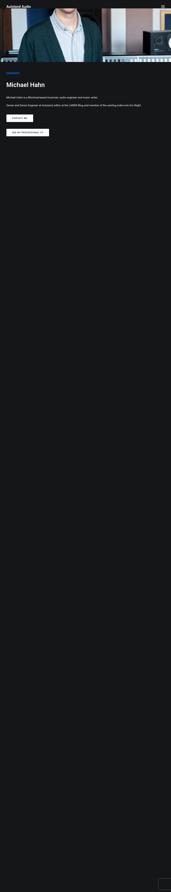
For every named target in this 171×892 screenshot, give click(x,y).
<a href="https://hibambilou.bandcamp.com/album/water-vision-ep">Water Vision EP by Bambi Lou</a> (127, 567)
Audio (81, 161)
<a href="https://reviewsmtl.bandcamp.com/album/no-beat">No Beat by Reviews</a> (44, 325)
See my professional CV (28, 132)
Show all (70, 161)
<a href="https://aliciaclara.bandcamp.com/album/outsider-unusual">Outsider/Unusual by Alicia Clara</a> (127, 322)
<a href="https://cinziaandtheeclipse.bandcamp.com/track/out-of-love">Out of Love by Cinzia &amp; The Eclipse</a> (127, 414)
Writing (91, 161)
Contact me (19, 118)
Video (101, 161)
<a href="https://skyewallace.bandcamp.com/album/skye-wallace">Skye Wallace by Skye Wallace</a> (44, 712)
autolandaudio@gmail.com (85, 883)
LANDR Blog (76, 105)
